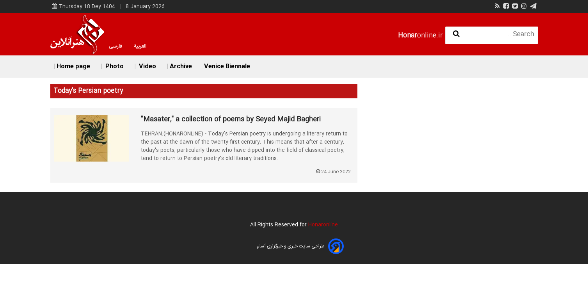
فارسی (116, 46)
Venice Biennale (227, 66)
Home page (73, 66)
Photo (113, 66)
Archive (181, 66)
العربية (140, 46)
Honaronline (323, 225)
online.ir (420, 35)
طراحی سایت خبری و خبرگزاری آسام (290, 246)
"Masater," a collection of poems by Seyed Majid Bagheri (231, 120)
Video (147, 66)
